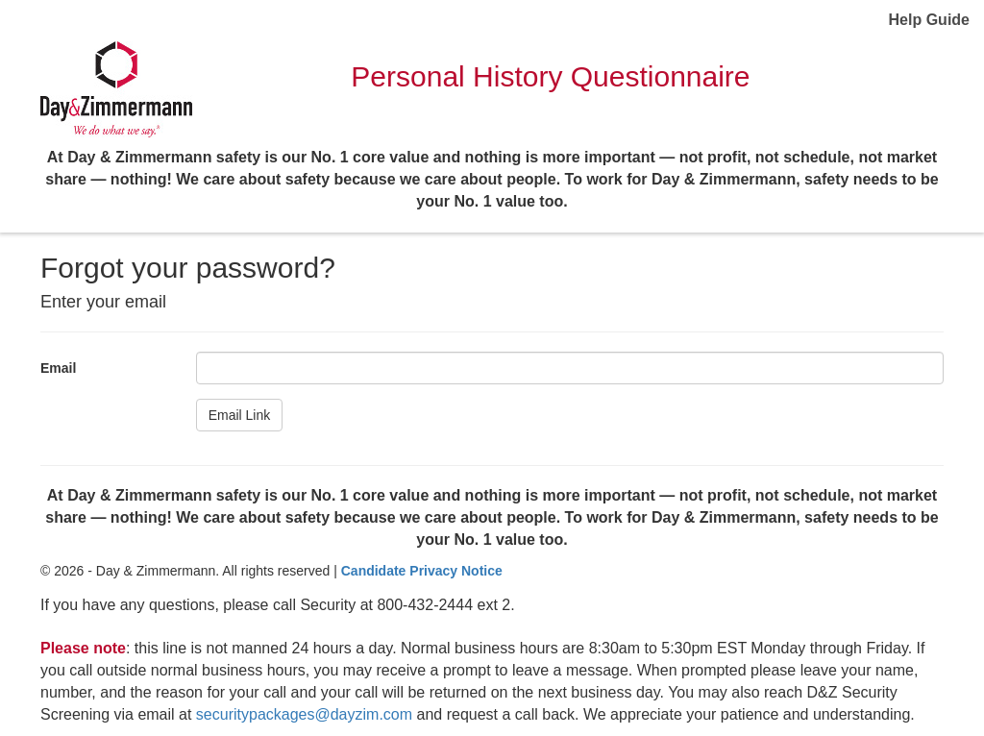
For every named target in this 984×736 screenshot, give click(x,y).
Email (58, 368)
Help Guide (929, 20)
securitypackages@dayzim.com (304, 714)
